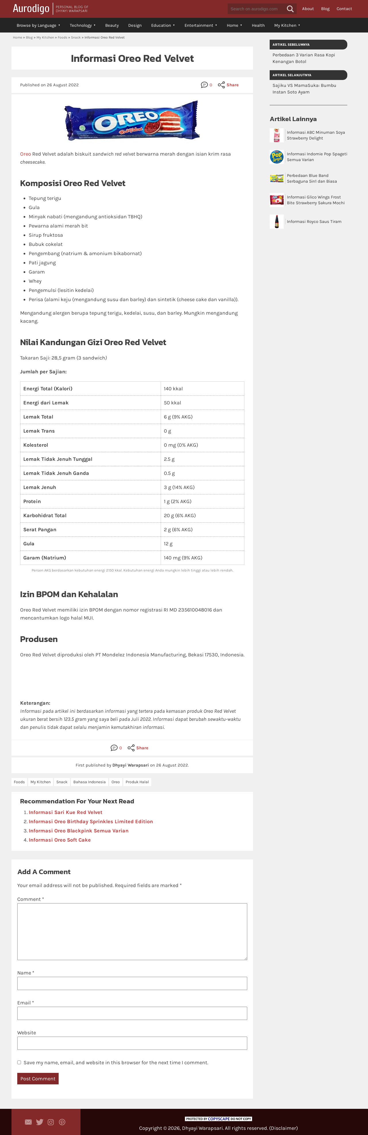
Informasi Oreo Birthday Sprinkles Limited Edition (91, 821)
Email (25, 1003)
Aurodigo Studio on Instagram (51, 1122)
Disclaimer (283, 1128)
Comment (30, 899)
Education (161, 25)
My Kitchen (285, 25)
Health (258, 25)
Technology (81, 25)
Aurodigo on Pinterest (62, 1122)
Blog (325, 8)
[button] (290, 8)
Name (25, 973)
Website (26, 1032)
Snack (76, 37)
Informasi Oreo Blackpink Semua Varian (79, 831)
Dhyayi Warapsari (202, 1128)
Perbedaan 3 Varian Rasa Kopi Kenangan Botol (304, 58)
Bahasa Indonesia (89, 781)
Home (232, 25)
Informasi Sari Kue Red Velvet (65, 812)
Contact (344, 8)
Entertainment (199, 25)
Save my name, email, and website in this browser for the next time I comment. (116, 1062)
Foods (62, 37)
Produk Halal (137, 781)
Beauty (112, 25)
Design (135, 25)
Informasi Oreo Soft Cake (60, 840)
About (308, 8)
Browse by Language (36, 25)
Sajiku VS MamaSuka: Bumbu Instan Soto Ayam (304, 89)
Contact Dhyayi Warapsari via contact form (28, 1122)
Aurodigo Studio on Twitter (39, 1122)
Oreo (25, 154)
